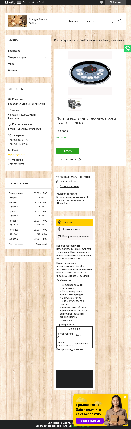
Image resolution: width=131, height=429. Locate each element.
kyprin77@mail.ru (17, 154)
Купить (68, 151)
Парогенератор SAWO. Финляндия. (81, 40)
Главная (73, 21)
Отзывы (12, 70)
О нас (11, 63)
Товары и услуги (17, 57)
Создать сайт (29, 2)
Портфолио (14, 51)
